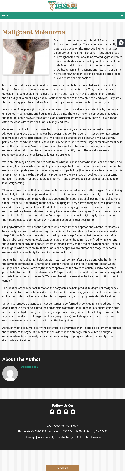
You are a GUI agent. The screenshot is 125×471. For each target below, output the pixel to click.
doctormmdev (29, 366)
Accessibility (46, 437)
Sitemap (29, 437)
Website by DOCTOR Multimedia (79, 437)
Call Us (62, 467)
